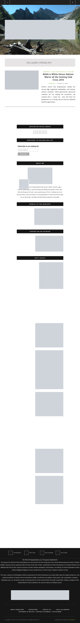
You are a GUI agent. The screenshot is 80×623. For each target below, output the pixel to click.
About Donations (17, 609)
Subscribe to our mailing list (28, 146)
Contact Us (46, 609)
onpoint (52, 83)
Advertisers (33, 609)
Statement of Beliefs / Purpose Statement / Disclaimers (40, 611)
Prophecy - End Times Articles (54, 71)
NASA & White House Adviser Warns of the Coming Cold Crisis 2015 (58, 77)
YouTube (70, 71)
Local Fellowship (62, 609)
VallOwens (72, 620)
